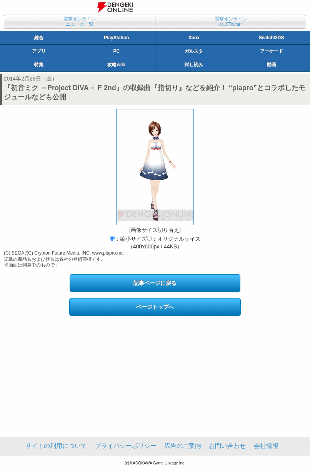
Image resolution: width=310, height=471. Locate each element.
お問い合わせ (227, 446)
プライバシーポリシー (126, 446)
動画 (271, 64)
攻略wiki (116, 64)
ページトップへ (155, 307)
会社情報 (266, 446)
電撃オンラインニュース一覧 (79, 21)
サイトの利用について (56, 446)
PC (116, 51)
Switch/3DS (271, 37)
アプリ (39, 51)
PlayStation (116, 37)
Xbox (194, 37)
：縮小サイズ (128, 239)
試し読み (194, 64)
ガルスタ (194, 51)
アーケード (271, 51)
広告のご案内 (182, 446)
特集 (38, 64)
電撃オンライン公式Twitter (231, 21)
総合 (38, 37)
